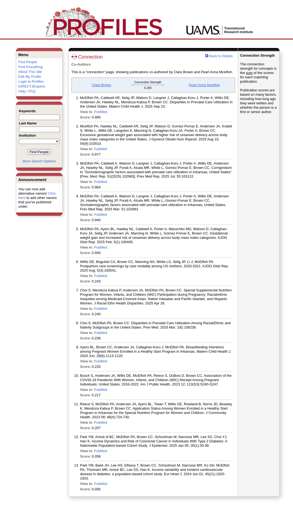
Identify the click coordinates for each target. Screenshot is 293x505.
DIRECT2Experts (31, 86)
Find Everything (30, 67)
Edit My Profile (29, 77)
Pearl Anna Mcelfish (204, 85)
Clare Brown (101, 85)
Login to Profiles (31, 81)
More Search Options (39, 161)
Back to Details (221, 56)
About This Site (30, 72)
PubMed (100, 112)
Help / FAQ (27, 91)
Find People (27, 62)
